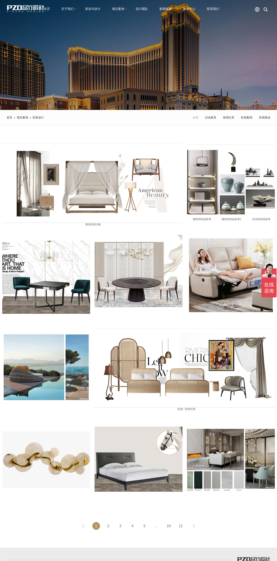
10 (169, 526)
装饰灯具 (228, 117)
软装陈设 (264, 117)
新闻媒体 (167, 9)
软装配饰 (246, 117)
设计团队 (142, 9)
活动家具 (210, 117)
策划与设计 (92, 9)
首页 (47, 9)
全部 (195, 117)
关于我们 (69, 9)
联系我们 (213, 9)
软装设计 (38, 117)
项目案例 (119, 9)
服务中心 (189, 9)
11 (181, 526)
